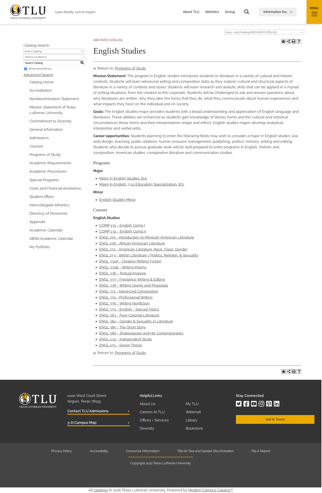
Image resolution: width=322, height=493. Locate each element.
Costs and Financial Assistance (55, 188)
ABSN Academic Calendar (51, 238)
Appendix (37, 222)
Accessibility (99, 451)
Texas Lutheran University (172, 463)
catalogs (101, 490)
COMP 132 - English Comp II (122, 231)
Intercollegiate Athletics (49, 205)
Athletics (212, 12)
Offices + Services (154, 420)
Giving (230, 12)
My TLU (192, 404)
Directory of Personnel (48, 213)
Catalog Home (41, 82)
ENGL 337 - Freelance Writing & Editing (132, 279)
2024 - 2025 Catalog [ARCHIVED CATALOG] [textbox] (251, 32)
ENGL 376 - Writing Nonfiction (124, 303)
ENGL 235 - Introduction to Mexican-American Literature (146, 237)
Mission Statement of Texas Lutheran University (52, 110)
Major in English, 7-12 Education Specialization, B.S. (141, 184)
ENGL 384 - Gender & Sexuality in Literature (136, 321)
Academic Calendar (46, 230)
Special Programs (44, 180)
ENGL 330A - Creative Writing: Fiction (130, 261)
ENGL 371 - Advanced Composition (128, 291)
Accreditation (40, 90)
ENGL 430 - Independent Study (125, 339)
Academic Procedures (48, 171)
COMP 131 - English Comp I (122, 225)
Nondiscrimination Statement (54, 99)
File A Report (260, 451)
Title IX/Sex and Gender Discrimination (205, 451)
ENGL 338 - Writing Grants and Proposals (133, 285)
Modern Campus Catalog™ (210, 490)
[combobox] (264, 32)
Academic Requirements (50, 163)
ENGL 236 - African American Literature (132, 243)
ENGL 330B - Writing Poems (122, 267)
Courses (36, 146)
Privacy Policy (61, 451)
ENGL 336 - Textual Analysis (122, 273)
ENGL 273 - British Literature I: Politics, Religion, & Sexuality (148, 255)
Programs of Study (45, 155)
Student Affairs (41, 197)
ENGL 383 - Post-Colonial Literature (129, 315)
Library (191, 420)
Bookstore (194, 428)
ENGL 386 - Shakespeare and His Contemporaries (141, 333)
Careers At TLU (152, 412)
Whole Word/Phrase (39, 68)
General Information (46, 129)
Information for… (278, 12)
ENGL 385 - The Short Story (122, 327)
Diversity (147, 428)
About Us (147, 404)
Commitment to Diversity (50, 121)
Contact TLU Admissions (88, 411)
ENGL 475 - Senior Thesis (120, 345)
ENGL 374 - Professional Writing (125, 297)
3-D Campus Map (81, 422)
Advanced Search (38, 75)
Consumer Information (142, 451)
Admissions (39, 138)
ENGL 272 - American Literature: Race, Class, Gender (143, 249)
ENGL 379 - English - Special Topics (129, 309)
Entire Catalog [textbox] (33, 51)
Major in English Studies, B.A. (123, 178)
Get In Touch (275, 419)
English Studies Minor (117, 200)
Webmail (193, 412)
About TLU (191, 12)
